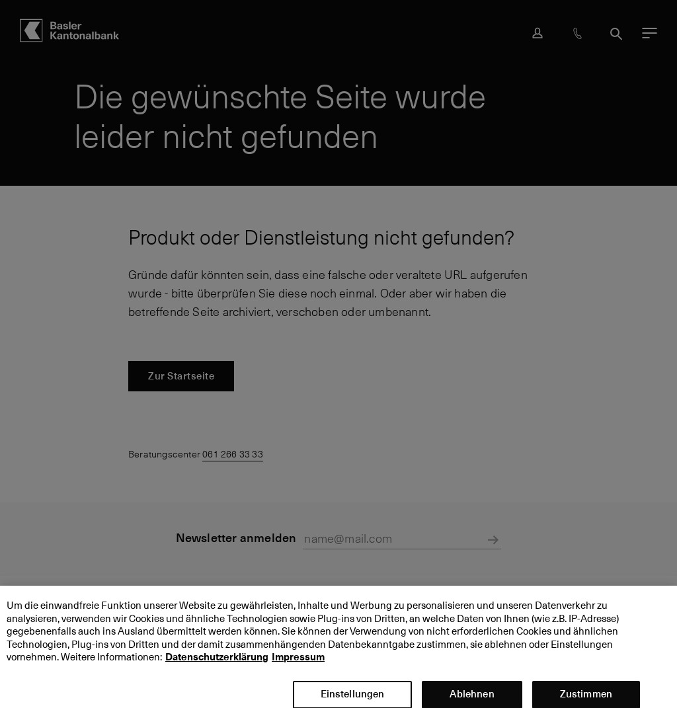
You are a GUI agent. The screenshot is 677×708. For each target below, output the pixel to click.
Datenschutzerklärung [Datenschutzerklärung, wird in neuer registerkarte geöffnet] (216, 663)
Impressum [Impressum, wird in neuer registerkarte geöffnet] (298, 663)
